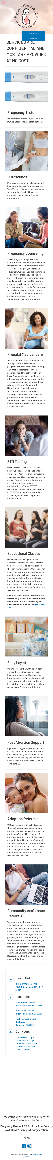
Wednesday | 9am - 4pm (27, 1043)
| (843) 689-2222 (26, 984)
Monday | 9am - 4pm (25, 1037)
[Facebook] (23, 1146)
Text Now (33, 39)
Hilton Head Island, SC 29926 (29, 1013)
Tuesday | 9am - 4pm (25, 1040)
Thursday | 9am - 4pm (26, 1046)
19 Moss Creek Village (26, 1010)
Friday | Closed (22, 1049)
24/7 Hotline (33, 34)
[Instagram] (29, 1146)
